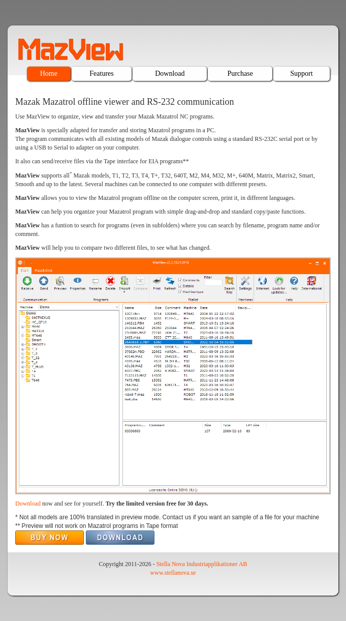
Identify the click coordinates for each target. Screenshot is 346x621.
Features (101, 73)
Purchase (240, 73)
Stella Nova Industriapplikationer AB (201, 564)
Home (48, 73)
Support (301, 73)
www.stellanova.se (173, 572)
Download (169, 73)
